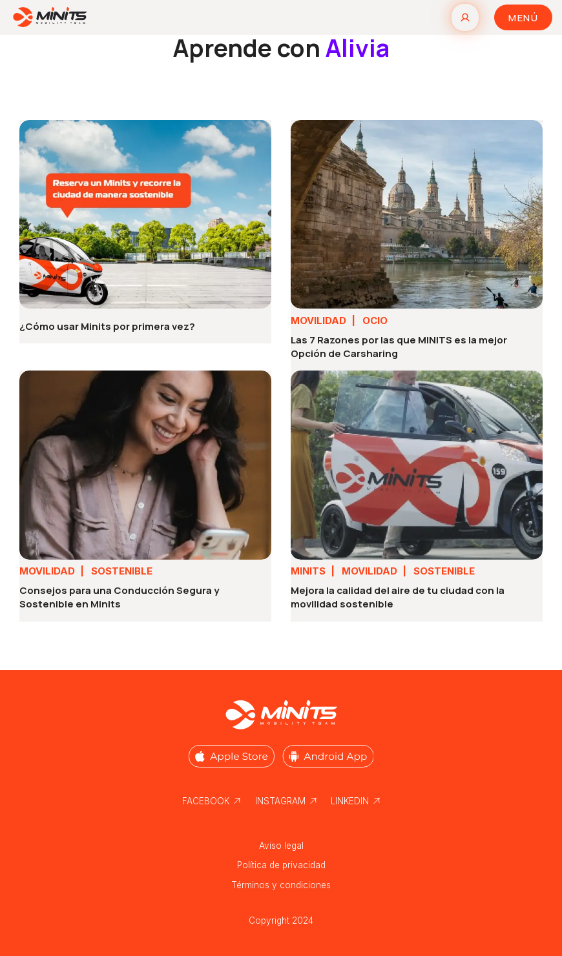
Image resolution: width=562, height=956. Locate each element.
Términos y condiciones (281, 885)
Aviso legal (281, 845)
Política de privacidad (281, 865)
